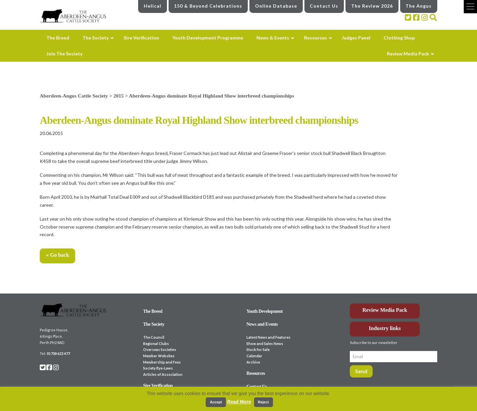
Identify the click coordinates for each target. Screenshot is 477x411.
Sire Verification (158, 385)
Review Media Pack (384, 310)
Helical (152, 6)
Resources (255, 373)
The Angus (418, 6)
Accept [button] (216, 402)
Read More (239, 401)
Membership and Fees (162, 362)
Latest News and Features (268, 337)
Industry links (385, 328)
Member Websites (159, 356)
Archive (253, 362)
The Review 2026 (372, 6)
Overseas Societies (159, 349)
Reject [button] (263, 402)
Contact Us (324, 6)
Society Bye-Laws (158, 368)
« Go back (57, 255)
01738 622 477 (58, 353)
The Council (153, 337)
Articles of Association (163, 374)
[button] (470, 6)
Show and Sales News (264, 343)
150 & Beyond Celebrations (208, 6)
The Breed (152, 311)
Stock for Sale (258, 349)
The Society (153, 324)
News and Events (262, 324)
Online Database (276, 6)
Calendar (254, 356)
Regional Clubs (156, 343)
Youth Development (264, 311)
